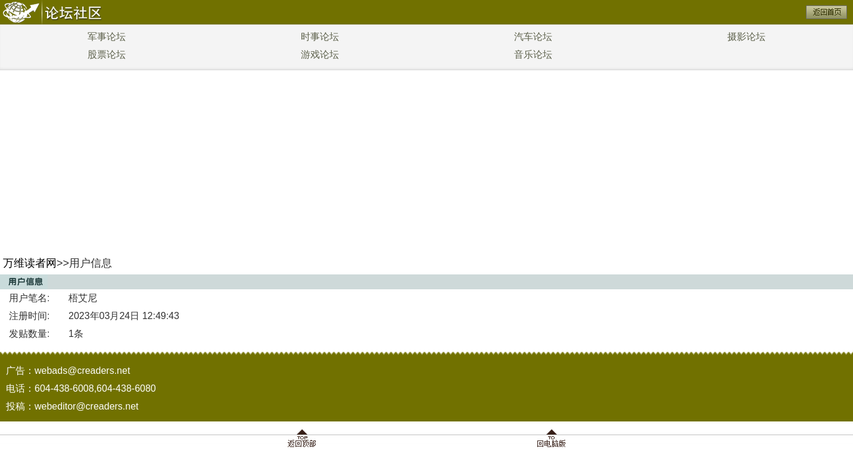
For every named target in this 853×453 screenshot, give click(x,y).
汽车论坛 (533, 37)
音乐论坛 (533, 54)
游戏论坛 (320, 54)
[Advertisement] (426, 159)
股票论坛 (107, 54)
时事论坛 (320, 37)
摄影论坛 (746, 37)
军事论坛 (107, 37)
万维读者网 (30, 263)
